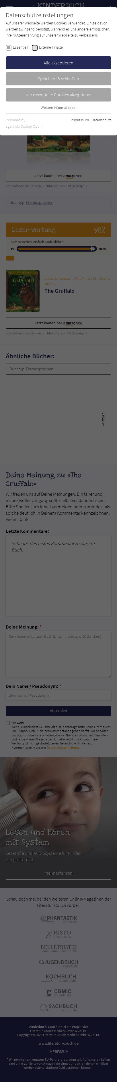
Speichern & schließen (58, 78)
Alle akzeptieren (58, 63)
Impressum (80, 119)
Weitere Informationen (58, 107)
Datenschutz (101, 119)
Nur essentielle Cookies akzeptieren (59, 94)
